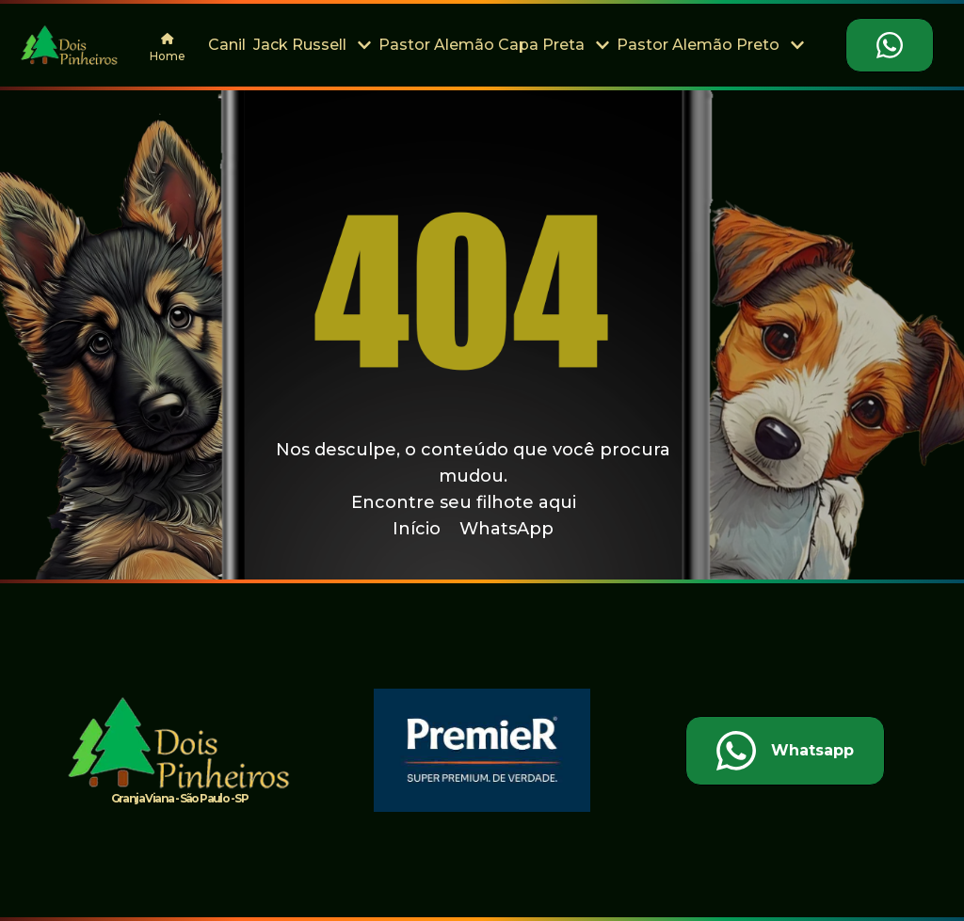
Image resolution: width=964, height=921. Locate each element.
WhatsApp (506, 528)
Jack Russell (312, 45)
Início (417, 528)
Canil (227, 45)
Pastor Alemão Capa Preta (493, 45)
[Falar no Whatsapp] (889, 45)
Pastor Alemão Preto (710, 45)
